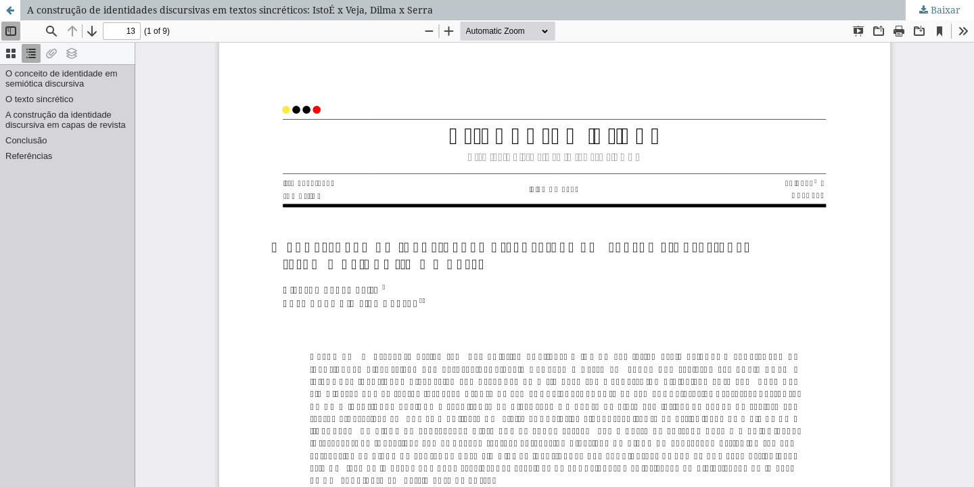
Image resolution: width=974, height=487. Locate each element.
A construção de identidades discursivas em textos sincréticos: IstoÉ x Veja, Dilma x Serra (230, 9)
